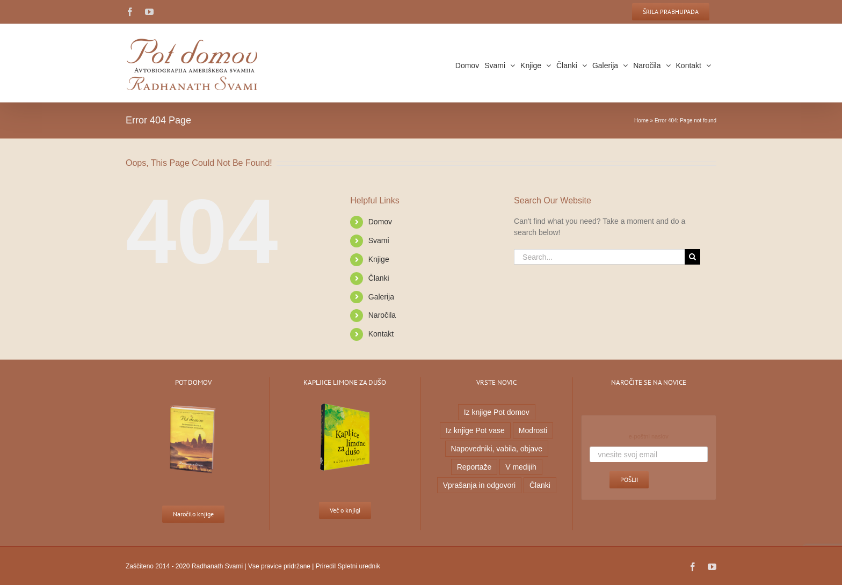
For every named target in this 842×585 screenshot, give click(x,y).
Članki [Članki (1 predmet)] (537, 485)
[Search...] (597, 257)
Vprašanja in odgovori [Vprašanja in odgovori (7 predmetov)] (476, 485)
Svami (376, 240)
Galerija (378, 296)
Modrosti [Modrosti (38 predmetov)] (530, 430)
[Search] (690, 257)
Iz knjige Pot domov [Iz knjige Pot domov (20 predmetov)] (494, 412)
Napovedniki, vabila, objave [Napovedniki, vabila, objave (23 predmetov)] (494, 448)
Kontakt (378, 334)
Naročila (379, 315)
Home (639, 120)
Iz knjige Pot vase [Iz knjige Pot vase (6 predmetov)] (473, 430)
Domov (377, 221)
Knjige (376, 259)
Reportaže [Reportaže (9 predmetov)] (471, 467)
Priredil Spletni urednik (345, 566)
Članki (376, 278)
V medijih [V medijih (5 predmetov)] (518, 467)
